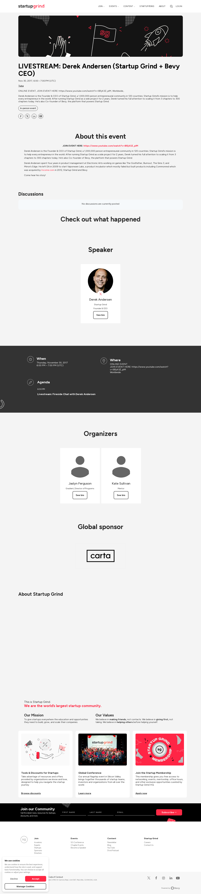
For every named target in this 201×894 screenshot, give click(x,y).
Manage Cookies (25, 886)
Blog (109, 845)
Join (100, 6)
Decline (14, 878)
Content (128, 6)
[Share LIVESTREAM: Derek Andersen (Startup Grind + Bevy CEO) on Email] (40, 116)
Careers (147, 842)
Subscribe (168, 812)
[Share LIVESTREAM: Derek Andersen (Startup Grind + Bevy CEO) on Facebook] (20, 116)
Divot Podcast (113, 850)
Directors (38, 853)
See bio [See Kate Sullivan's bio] (121, 495)
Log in (179, 6)
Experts (37, 845)
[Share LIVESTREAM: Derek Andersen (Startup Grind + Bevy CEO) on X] (27, 116)
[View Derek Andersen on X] (100, 294)
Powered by (170, 888)
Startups (37, 848)
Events (113, 6)
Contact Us (148, 845)
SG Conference (77, 842)
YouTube (111, 848)
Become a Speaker (78, 848)
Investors (38, 842)
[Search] (171, 6)
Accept (35, 878)
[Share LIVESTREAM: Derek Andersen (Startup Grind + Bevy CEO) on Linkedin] (34, 116)
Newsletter (111, 842)
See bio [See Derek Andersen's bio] (100, 315)
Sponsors (38, 850)
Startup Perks (147, 6)
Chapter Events (77, 845)
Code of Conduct (55, 877)
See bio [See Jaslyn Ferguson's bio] (80, 495)
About (162, 6)
